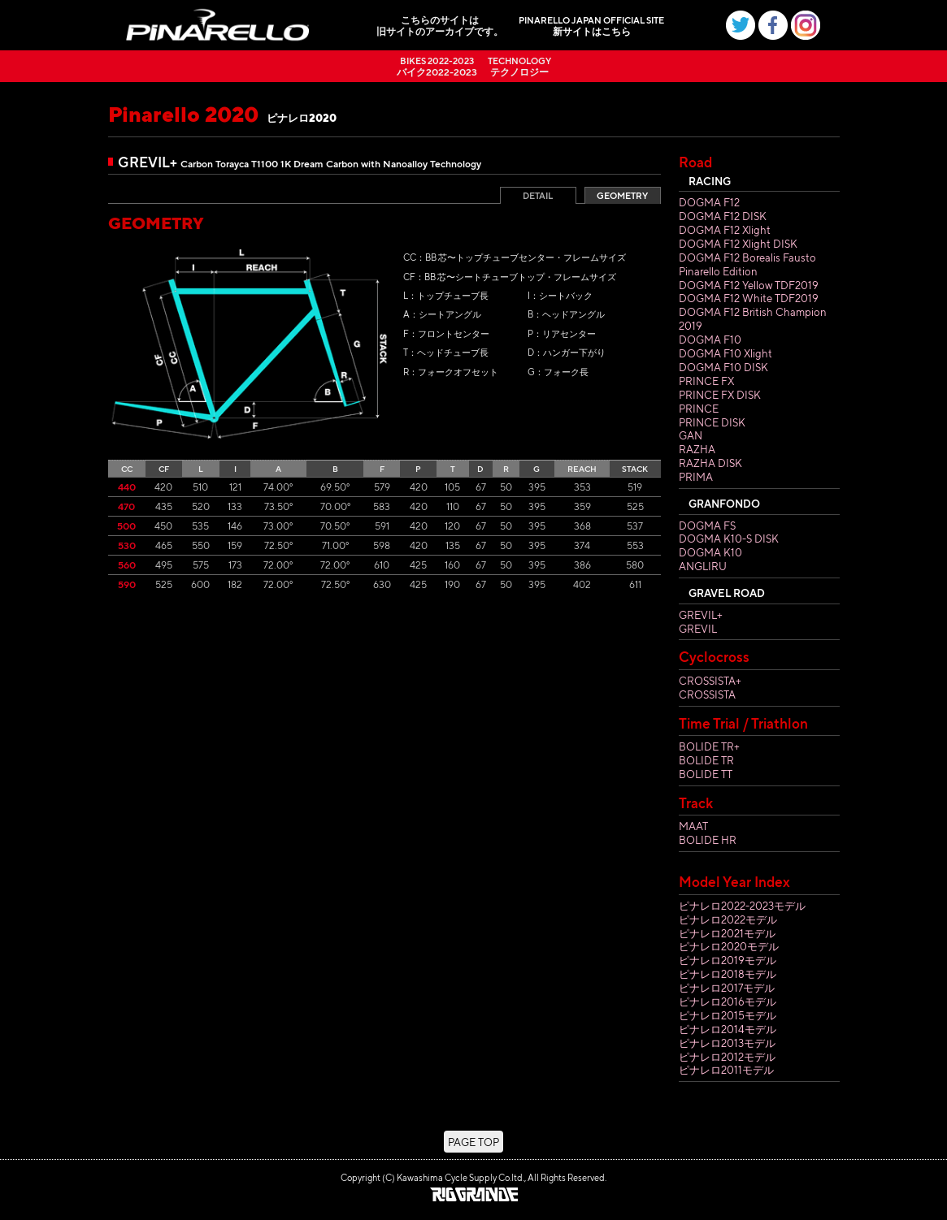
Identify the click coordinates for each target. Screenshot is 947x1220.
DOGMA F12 (709, 202)
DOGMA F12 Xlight (725, 229)
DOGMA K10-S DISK (729, 538)
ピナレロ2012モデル (727, 1056)
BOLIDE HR (707, 839)
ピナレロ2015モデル (727, 1015)
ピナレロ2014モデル (727, 1029)
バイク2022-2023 (437, 66)
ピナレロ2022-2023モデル (742, 905)
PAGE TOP (473, 1142)
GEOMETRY (622, 195)
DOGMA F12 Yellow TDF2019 (749, 285)
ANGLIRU (703, 566)
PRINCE (699, 408)
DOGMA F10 (710, 339)
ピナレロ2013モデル (727, 1042)
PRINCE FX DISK (720, 394)
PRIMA (696, 476)
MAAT (693, 826)
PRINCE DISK (712, 422)
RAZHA (697, 449)
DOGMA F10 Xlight (725, 353)
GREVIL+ (701, 614)
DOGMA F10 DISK (723, 367)
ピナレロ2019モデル (727, 960)
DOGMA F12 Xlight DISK (738, 243)
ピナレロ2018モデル (727, 973)
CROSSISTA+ (710, 680)
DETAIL (538, 195)
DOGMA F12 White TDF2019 (749, 298)
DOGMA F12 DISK (723, 216)
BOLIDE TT (705, 774)
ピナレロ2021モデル (727, 933)
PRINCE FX (706, 380)
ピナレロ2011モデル (726, 1069)
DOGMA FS (707, 525)
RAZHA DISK (710, 462)
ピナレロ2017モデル (727, 987)
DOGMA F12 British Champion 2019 (753, 318)
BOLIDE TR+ (709, 746)
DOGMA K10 (710, 552)
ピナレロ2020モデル (729, 946)
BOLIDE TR (706, 760)
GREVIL (698, 628)
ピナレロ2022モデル (728, 919)
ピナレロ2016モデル (727, 1001)
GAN (690, 435)
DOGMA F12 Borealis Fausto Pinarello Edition (747, 264)
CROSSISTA (707, 694)
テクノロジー (519, 66)
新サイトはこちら (591, 25)
